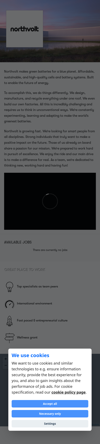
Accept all (50, 404)
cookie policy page (68, 392)
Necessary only (50, 414)
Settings (50, 424)
